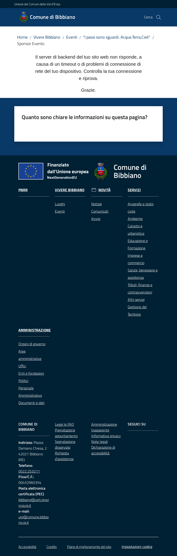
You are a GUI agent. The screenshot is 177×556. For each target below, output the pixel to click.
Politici (23, 380)
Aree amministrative (29, 354)
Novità (104, 190)
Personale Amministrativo (30, 391)
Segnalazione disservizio (65, 444)
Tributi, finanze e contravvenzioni (140, 288)
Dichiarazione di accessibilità (103, 450)
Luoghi (60, 204)
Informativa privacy (106, 436)
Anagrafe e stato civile (140, 207)
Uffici (22, 366)
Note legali (99, 441)
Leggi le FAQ (64, 424)
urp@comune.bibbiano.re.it (33, 519)
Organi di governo (31, 344)
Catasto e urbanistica (136, 229)
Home (22, 37)
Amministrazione (34, 330)
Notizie (96, 204)
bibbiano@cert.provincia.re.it (33, 502)
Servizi (134, 190)
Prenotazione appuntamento (66, 433)
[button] (158, 17)
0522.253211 (29, 471)
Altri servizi (136, 299)
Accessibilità (27, 546)
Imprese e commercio (136, 259)
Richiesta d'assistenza (64, 456)
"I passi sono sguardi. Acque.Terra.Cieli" (116, 37)
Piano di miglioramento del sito (89, 546)
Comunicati (99, 211)
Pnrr (23, 190)
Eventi (71, 37)
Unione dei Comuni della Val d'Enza (37, 4)
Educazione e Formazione (138, 244)
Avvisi (95, 218)
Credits (52, 546)
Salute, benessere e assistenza (143, 273)
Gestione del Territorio (137, 310)
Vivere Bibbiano (46, 37)
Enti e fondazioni (31, 373)
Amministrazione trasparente (104, 427)
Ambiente (135, 218)
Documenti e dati (31, 402)
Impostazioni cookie (137, 546)
